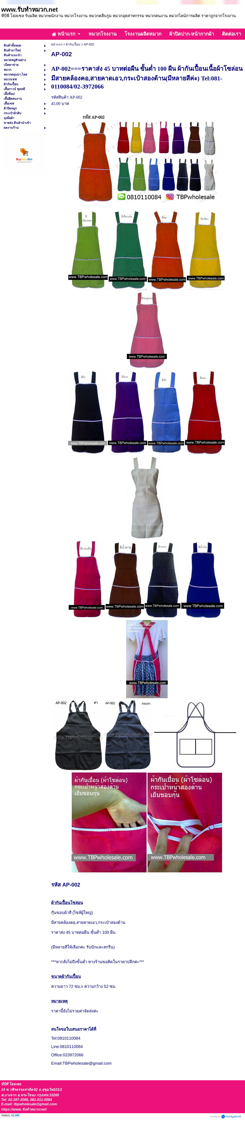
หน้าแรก (56, 44)
